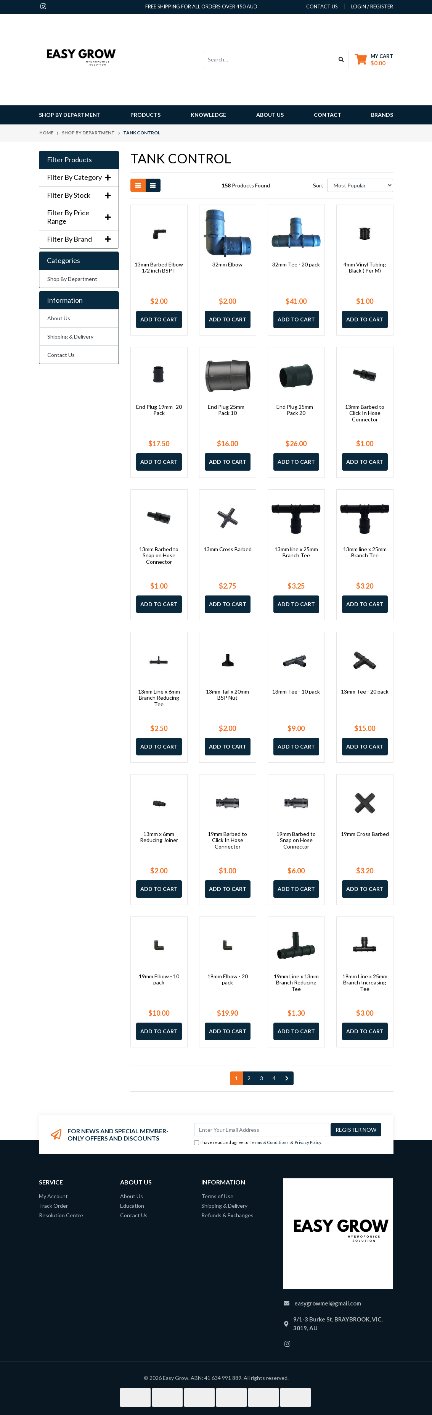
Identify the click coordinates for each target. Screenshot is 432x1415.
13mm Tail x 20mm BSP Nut (227, 694)
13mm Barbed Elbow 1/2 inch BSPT (159, 267)
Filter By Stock (79, 195)
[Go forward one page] (287, 1078)
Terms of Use (217, 1196)
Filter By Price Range (79, 217)
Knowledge (208, 114)
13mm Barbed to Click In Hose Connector (364, 413)
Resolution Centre (61, 1215)
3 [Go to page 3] (261, 1078)
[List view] (153, 185)
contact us (322, 6)
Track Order (53, 1205)
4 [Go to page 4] (274, 1078)
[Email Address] (261, 1129)
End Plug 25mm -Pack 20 (296, 409)
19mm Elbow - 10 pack (159, 979)
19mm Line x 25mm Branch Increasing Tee (364, 982)
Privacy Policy (308, 1142)
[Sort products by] (360, 185)
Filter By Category (79, 177)
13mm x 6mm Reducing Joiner (159, 837)
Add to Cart (159, 319)
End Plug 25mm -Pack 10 (227, 409)
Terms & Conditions (269, 1142)
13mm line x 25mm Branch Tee (296, 552)
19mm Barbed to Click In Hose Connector (227, 840)
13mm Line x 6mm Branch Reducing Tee (159, 698)
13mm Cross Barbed (228, 549)
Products (145, 114)
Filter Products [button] (69, 160)
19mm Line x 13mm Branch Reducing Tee (296, 982)
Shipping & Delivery (70, 336)
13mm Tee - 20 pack (365, 691)
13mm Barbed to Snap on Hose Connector (158, 555)
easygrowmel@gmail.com (327, 1303)
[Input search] (268, 59)
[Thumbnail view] (138, 185)
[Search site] (341, 59)
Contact (327, 114)
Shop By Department (72, 279)
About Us (270, 114)
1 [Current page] (236, 1078)
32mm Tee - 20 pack (296, 264)
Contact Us (61, 355)
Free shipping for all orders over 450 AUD (201, 6)
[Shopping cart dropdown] (374, 59)
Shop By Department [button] (70, 114)
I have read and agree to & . (258, 1142)
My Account (53, 1196)
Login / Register (372, 6)
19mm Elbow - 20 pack (227, 979)
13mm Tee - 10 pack (296, 691)
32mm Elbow (227, 264)
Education (132, 1205)
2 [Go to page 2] (249, 1078)
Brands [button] (382, 114)
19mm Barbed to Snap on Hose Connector (296, 840)
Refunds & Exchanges (227, 1215)
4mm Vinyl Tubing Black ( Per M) (365, 267)
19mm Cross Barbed (365, 834)
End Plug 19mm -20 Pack (159, 409)
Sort (318, 185)
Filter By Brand (79, 239)
